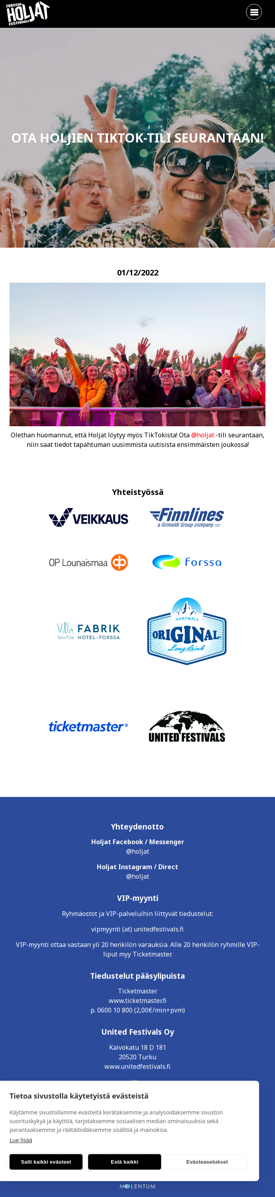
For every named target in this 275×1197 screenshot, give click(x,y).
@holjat (202, 435)
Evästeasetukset (207, 1162)
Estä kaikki (124, 1162)
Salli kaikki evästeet (46, 1162)
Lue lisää (21, 1140)
